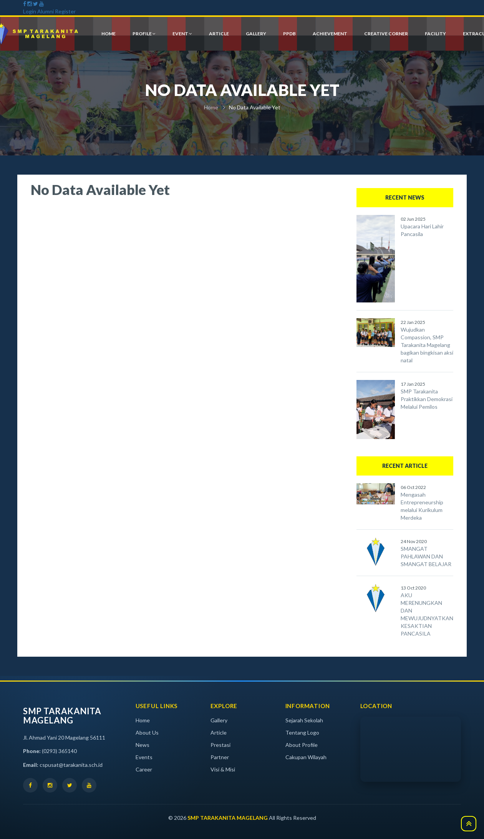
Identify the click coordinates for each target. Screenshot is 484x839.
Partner (220, 757)
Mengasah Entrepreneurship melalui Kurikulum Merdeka (422, 506)
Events (144, 757)
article (219, 33)
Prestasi (220, 745)
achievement (330, 33)
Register (65, 11)
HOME (108, 33)
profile (144, 33)
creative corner (386, 33)
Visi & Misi (223, 769)
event (182, 33)
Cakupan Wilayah (306, 757)
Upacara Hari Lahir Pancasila (422, 230)
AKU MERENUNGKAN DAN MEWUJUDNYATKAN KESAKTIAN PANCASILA (427, 614)
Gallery (219, 720)
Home (211, 107)
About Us (147, 732)
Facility (435, 33)
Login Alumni (38, 11)
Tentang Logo (302, 732)
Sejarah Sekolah (304, 720)
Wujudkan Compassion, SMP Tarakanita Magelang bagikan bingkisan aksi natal (427, 344)
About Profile (301, 745)
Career (144, 769)
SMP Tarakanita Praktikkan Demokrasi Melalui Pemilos (427, 399)
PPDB (289, 33)
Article (219, 732)
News (142, 745)
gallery (256, 33)
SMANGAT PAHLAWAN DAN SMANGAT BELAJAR (426, 556)
